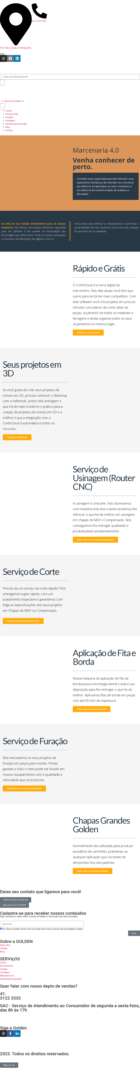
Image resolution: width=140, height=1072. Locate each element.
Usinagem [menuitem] (10, 120)
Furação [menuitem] (9, 117)
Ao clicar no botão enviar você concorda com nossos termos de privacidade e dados (42, 929)
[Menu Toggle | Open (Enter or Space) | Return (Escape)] (2, 106)
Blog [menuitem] (7, 127)
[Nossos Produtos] (13, 101)
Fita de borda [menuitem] (11, 114)
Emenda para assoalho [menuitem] (16, 124)
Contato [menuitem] (9, 130)
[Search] (2, 82)
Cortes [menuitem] (8, 110)
